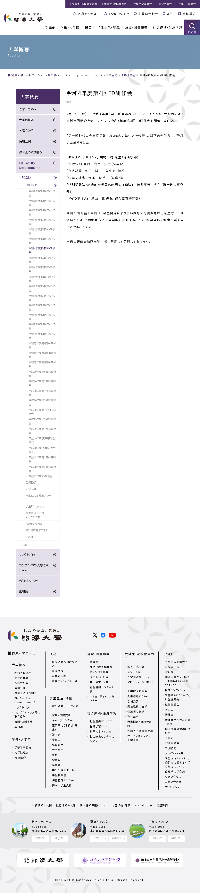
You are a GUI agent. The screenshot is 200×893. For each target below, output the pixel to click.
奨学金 (56, 765)
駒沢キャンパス (41, 821)
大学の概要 (26, 120)
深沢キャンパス (100, 821)
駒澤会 (169, 714)
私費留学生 (59, 745)
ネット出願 (133, 672)
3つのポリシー (144, 805)
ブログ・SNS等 (174, 753)
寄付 (170, 13)
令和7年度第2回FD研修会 (42, 193)
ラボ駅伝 (170, 748)
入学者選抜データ (138, 677)
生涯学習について (101, 726)
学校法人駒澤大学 (176, 662)
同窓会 (169, 709)
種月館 (169, 672)
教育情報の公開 (66, 805)
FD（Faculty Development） (29, 165)
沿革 (24, 545)
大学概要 (48, 27)
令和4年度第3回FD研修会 (42, 259)
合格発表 (133, 701)
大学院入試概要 (137, 691)
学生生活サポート (63, 770)
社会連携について (101, 721)
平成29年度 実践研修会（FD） (42, 440)
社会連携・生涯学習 (167, 27)
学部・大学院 (70, 27)
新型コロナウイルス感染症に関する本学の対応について (177, 762)
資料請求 (189, 13)
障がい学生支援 (62, 785)
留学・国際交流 (61, 715)
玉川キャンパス (159, 821)
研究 (88, 27)
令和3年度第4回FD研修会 (42, 288)
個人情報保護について (94, 805)
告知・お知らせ (28, 581)
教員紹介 (20, 757)
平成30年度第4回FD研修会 (42, 393)
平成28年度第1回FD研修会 (42, 468)
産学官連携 (59, 676)
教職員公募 (172, 743)
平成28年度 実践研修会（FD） (42, 449)
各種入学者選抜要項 (140, 731)
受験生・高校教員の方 (139, 656)
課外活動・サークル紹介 (65, 708)
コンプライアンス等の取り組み (33, 567)
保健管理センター (63, 780)
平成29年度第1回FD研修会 (42, 430)
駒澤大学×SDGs (101, 731)
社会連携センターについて (102, 738)
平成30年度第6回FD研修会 (42, 373)
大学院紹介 (21, 752)
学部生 (56, 739)
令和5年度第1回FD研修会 (42, 240)
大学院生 (57, 750)
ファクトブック (27, 554)
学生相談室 (59, 775)
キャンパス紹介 (99, 672)
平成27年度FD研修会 (40, 476)
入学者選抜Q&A (137, 696)
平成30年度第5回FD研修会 (42, 383)
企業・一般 (187, 3)
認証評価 (162, 805)
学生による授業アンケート (38, 498)
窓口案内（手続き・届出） (65, 727)
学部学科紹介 (23, 747)
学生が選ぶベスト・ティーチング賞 (38, 515)
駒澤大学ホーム (23, 653)
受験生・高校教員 (84, 3)
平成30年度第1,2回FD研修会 (42, 412)
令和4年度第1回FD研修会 (42, 278)
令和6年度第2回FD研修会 (42, 221)
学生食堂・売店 (99, 682)
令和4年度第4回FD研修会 (42, 250)
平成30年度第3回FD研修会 (42, 402)
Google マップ (39, 838)
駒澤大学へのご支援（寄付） (177, 722)
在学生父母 (142, 3)
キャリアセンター (62, 720)
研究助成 (57, 671)
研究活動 (31, 489)
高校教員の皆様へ (138, 706)
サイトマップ (172, 787)
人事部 (169, 738)
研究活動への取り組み (64, 664)
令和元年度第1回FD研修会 (42, 364)
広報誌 (23, 591)
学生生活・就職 (108, 27)
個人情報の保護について (177, 731)
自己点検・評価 (121, 805)
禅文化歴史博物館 (101, 667)
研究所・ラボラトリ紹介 (65, 683)
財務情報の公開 (42, 805)
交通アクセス (87, 13)
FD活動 (26, 177)
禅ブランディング (175, 690)
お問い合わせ (148, 13)
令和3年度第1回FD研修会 (42, 316)
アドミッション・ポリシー (140, 684)
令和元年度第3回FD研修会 (42, 345)
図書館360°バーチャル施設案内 (178, 697)
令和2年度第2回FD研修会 (42, 326)
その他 (30, 537)
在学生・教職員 (115, 3)
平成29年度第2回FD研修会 (42, 421)
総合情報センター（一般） (103, 689)
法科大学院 (172, 667)
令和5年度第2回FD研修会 (42, 231)
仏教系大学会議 (175, 771)
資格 (55, 755)
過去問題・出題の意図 (139, 724)
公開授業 (31, 482)
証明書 (56, 734)
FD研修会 (31, 185)
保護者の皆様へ (137, 711)
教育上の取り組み (30, 152)
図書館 (94, 662)
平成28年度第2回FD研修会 (42, 459)
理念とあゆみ (27, 109)
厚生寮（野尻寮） (100, 677)
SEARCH (192, 32)
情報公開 (25, 141)
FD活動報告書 (34, 524)
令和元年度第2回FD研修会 (42, 354)
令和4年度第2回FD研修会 (42, 269)
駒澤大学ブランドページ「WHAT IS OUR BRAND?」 (178, 681)
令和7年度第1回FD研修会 (42, 202)
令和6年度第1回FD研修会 (42, 212)
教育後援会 (172, 704)
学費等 (56, 760)
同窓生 (165, 3)
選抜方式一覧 (136, 667)
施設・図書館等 (136, 27)
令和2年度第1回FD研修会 (42, 335)
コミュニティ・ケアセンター (102, 698)
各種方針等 (26, 130)
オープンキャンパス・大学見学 (140, 738)
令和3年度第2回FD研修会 (42, 307)
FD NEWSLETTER (36, 530)
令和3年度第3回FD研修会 (42, 298)
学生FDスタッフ (35, 506)
